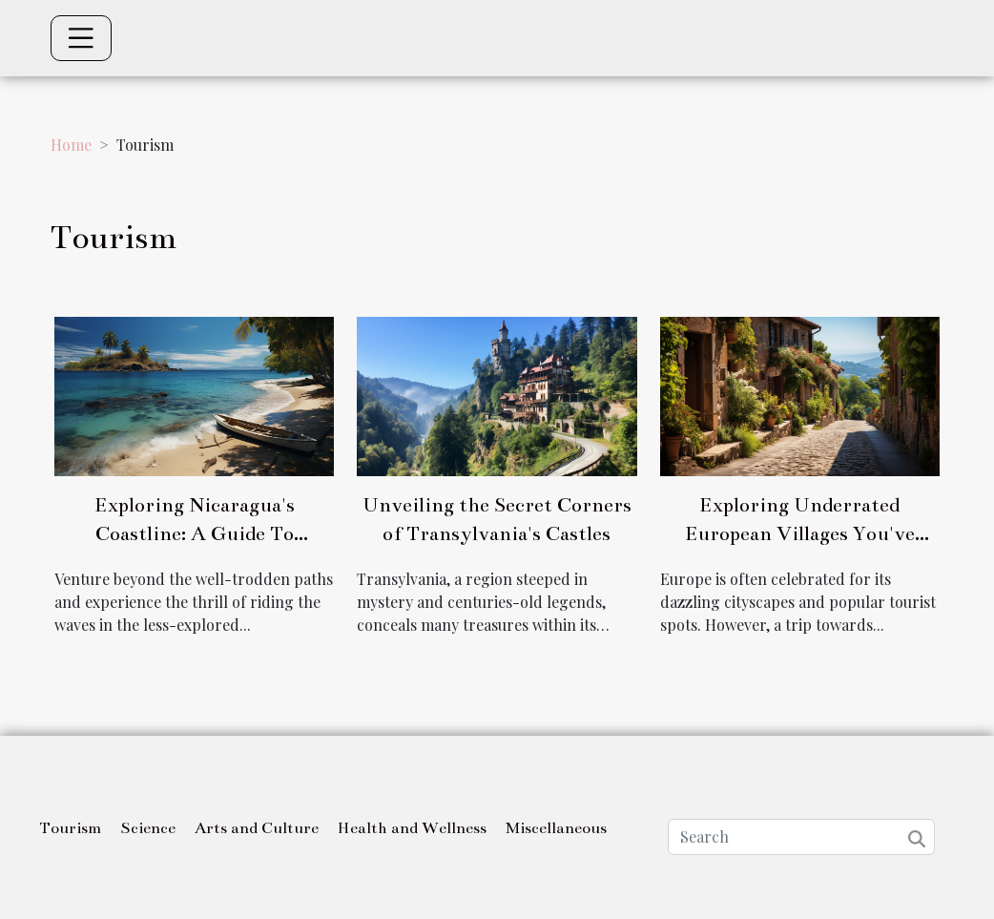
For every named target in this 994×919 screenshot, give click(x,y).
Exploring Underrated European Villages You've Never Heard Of (800, 533)
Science (148, 828)
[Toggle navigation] (81, 38)
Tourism (70, 828)
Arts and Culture (257, 828)
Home (71, 145)
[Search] (801, 837)
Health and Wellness (412, 828)
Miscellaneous (556, 828)
